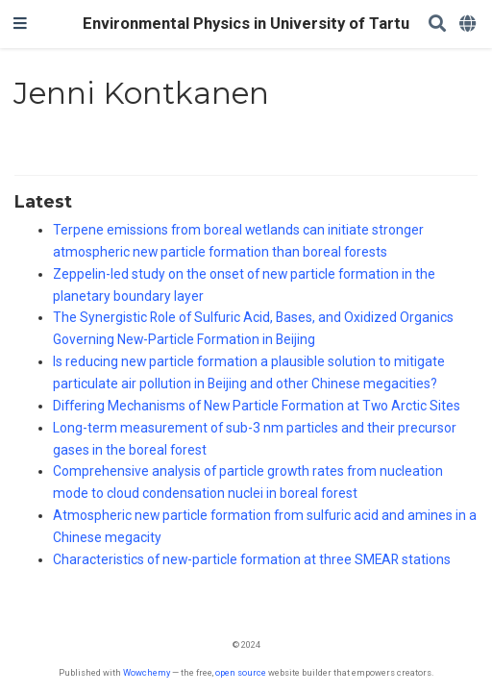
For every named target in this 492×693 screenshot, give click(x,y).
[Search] (437, 24)
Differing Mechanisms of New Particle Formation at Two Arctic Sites (256, 405)
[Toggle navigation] (20, 24)
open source (240, 672)
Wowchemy (146, 672)
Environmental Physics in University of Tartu (246, 23)
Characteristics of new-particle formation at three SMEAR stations (252, 559)
